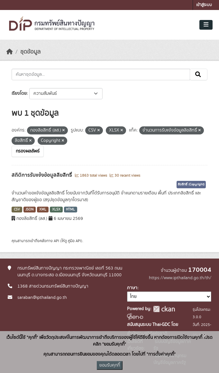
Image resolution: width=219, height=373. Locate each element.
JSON (29, 209)
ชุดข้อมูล (30, 52)
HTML (70, 209)
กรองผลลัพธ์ (28, 151)
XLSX (56, 209)
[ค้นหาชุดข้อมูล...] (101, 74)
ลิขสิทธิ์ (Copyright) (191, 184)
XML (42, 209)
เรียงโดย (19, 93)
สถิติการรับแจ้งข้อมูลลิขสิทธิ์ (42, 175)
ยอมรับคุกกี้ (109, 365)
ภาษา (132, 288)
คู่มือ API (74, 241)
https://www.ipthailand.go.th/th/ (180, 278)
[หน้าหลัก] (9, 52)
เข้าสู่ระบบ (204, 5)
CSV (17, 209)
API (56, 241)
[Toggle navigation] (206, 25)
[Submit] (198, 74)
